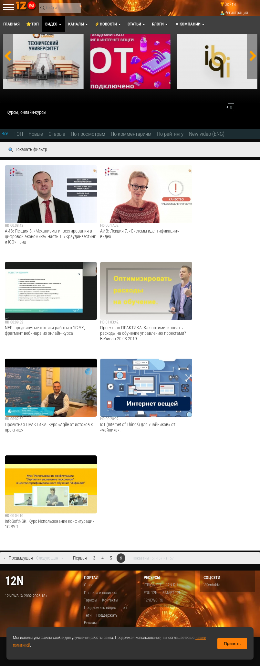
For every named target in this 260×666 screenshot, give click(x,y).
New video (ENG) (206, 134)
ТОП (18, 134)
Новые (35, 134)
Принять (232, 643)
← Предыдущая (18, 558)
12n (14, 580)
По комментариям (131, 134)
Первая (80, 558)
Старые (56, 134)
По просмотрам (88, 134)
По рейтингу (170, 134)
